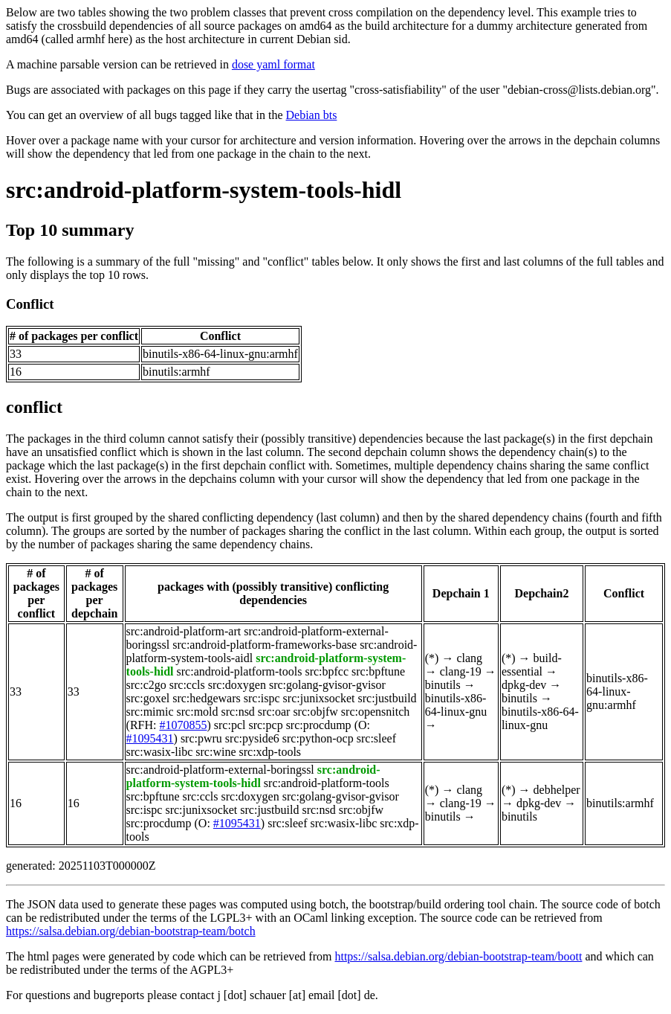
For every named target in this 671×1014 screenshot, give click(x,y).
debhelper (557, 789)
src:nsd (238, 711)
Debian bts (311, 115)
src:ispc (262, 698)
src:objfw (315, 711)
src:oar (274, 711)
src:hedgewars (206, 698)
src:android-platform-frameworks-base (264, 644)
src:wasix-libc (159, 751)
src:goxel (148, 698)
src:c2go (146, 684)
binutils (443, 684)
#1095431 (150, 738)
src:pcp (265, 725)
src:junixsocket (319, 698)
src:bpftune (378, 671)
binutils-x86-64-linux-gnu (456, 705)
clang (469, 658)
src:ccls (187, 684)
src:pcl (230, 725)
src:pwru (201, 738)
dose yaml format (273, 64)
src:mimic (150, 711)
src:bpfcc (327, 671)
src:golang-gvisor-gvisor (327, 684)
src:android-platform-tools (239, 671)
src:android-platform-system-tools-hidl (203, 189)
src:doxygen (237, 684)
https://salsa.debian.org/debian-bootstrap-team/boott (458, 956)
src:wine (215, 751)
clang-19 (461, 671)
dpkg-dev (524, 684)
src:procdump (318, 725)
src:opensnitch (375, 711)
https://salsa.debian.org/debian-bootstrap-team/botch (131, 931)
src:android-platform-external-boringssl (220, 769)
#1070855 (183, 725)
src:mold (197, 711)
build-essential (532, 665)
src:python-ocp (318, 738)
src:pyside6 (252, 738)
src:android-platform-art (184, 631)
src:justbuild (386, 698)
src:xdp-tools (270, 751)
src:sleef (376, 738)
